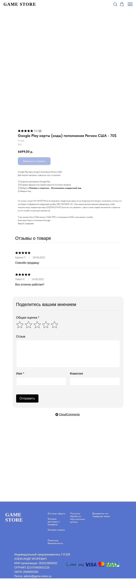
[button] (115, 4)
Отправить (27, 398)
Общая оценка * (27, 317)
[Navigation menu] (130, 4)
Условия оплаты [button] (56, 529)
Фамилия (76, 373)
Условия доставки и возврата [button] (54, 521)
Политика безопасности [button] (55, 542)
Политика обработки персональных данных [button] (77, 517)
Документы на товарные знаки (101, 515)
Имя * (20, 373)
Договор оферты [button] (56, 513)
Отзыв (20, 336)
